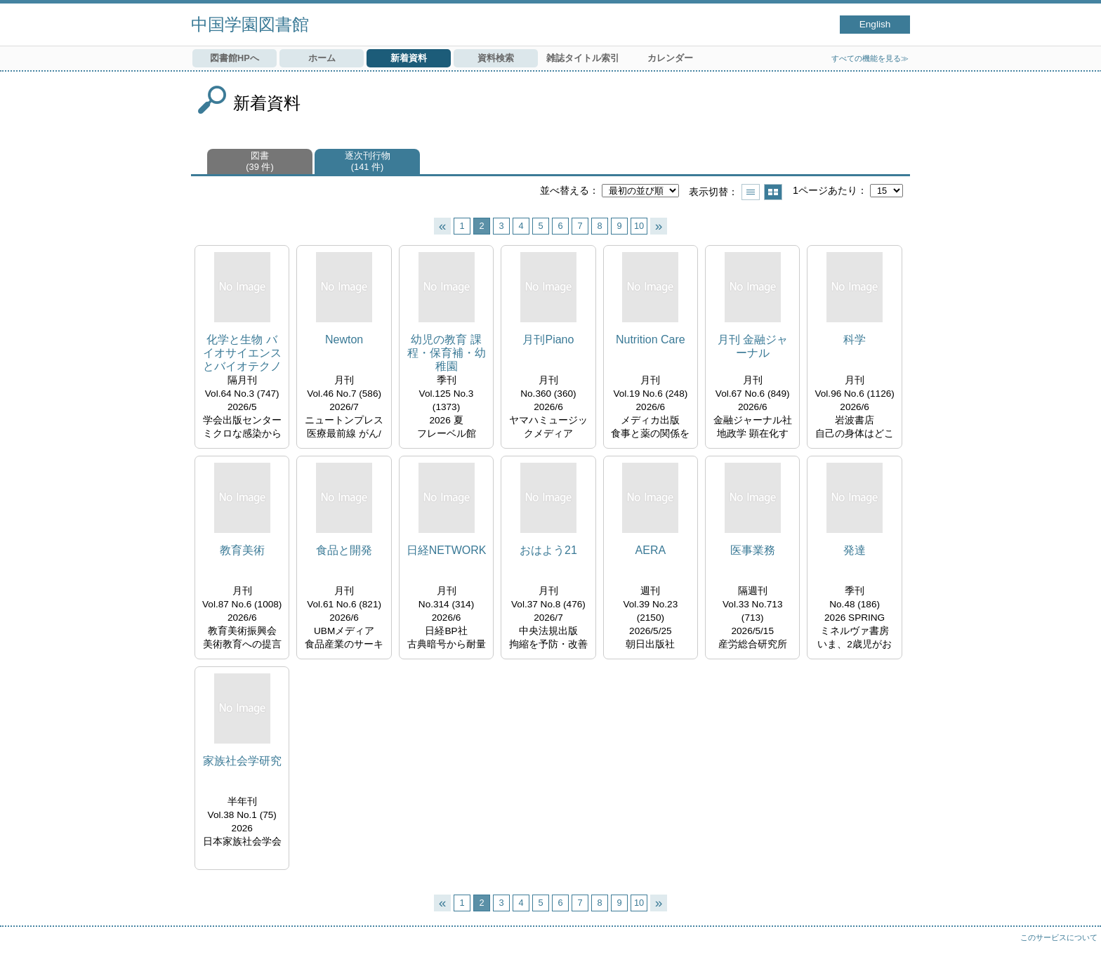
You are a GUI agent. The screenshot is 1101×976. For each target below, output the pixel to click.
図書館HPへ (234, 58)
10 (639, 225)
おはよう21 (548, 550)
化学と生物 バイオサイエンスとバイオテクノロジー (242, 354)
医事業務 (752, 550)
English (875, 24)
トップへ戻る (1076, 951)
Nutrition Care (650, 339)
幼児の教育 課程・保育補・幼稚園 (446, 353)
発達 (854, 550)
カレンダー (670, 58)
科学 (854, 339)
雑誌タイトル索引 (582, 58)
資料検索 (495, 58)
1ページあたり (825, 190)
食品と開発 (344, 550)
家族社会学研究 (242, 761)
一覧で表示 (750, 192)
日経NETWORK (447, 550)
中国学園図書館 (250, 24)
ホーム (322, 58)
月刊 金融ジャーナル (753, 346)
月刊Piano (548, 339)
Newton (344, 339)
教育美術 (242, 550)
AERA (650, 550)
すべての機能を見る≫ (870, 58)
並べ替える (564, 190)
